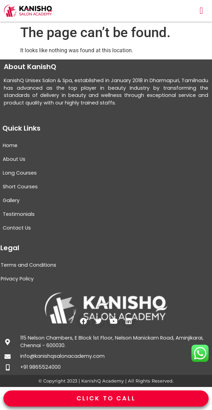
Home (10, 145)
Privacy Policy (17, 278)
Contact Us (17, 227)
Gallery (11, 200)
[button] (201, 11)
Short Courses (20, 186)
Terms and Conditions (28, 265)
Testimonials (19, 214)
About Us (14, 159)
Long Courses (20, 172)
